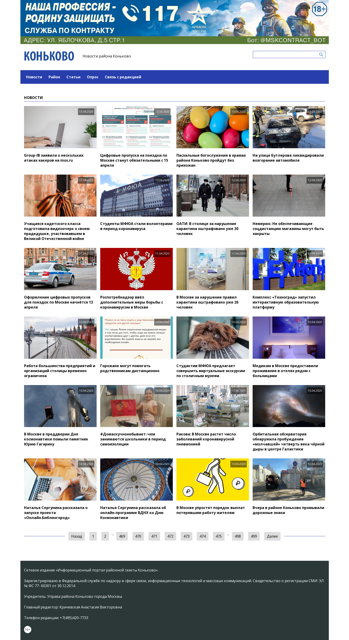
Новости (34, 76)
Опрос (92, 76)
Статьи (73, 76)
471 (154, 536)
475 (219, 536)
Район (54, 76)
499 (254, 536)
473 (186, 536)
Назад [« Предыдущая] (76, 536)
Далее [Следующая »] (272, 536)
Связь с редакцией (123, 76)
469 (122, 536)
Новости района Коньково (107, 56)
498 (238, 536)
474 (203, 536)
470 (138, 536)
